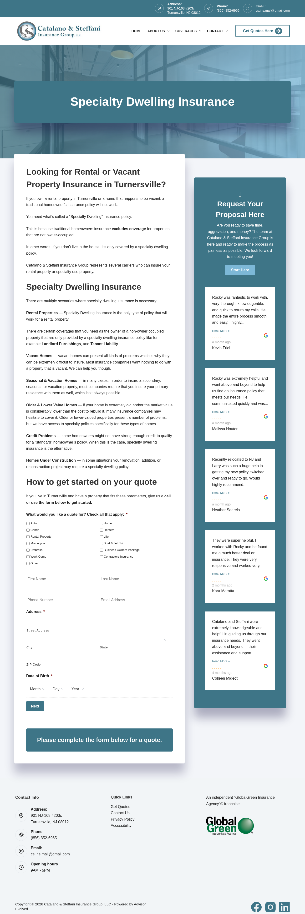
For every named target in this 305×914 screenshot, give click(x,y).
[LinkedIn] (284, 903)
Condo (34, 530)
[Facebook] (256, 903)
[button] (240, 270)
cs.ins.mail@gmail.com (273, 10)
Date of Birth (39, 676)
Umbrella (36, 550)
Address (35, 612)
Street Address (37, 630)
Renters (109, 530)
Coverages (189, 31)
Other (34, 563)
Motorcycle (37, 543)
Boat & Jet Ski (113, 543)
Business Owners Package (122, 550)
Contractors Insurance (118, 556)
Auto (33, 523)
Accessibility (121, 821)
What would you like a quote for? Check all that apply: (76, 514)
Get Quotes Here (262, 31)
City (29, 647)
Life (106, 536)
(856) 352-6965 (228, 10)
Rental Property (40, 536)
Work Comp (38, 556)
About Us (159, 31)
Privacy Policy (123, 815)
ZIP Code (33, 664)
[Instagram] (270, 903)
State (104, 647)
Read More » (221, 331)
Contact (218, 31)
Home (137, 31)
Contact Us (120, 809)
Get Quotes (120, 802)
